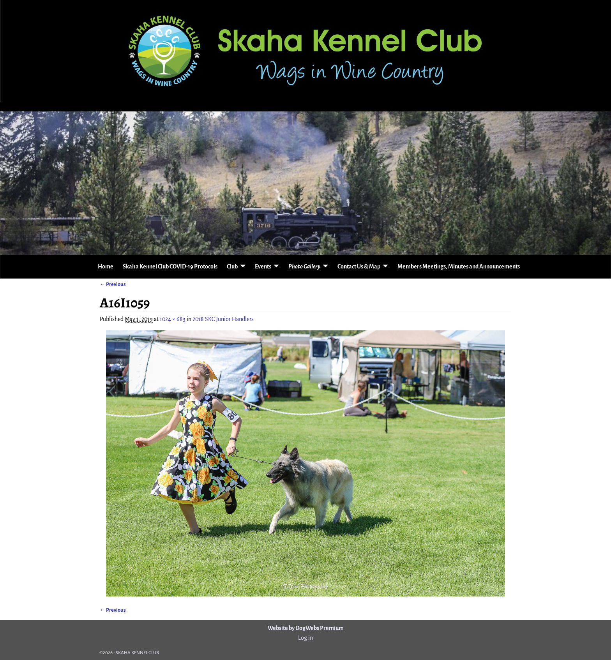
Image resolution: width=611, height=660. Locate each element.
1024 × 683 (172, 319)
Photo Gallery (304, 266)
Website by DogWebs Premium (306, 628)
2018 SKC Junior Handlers (223, 319)
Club (232, 266)
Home (105, 266)
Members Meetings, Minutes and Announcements (458, 266)
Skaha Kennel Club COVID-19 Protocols (170, 266)
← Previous (113, 284)
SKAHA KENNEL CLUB (137, 652)
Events (263, 266)
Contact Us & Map (358, 266)
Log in (305, 638)
